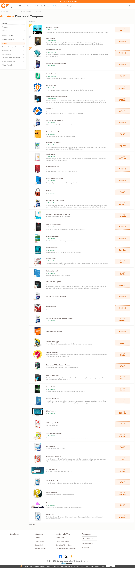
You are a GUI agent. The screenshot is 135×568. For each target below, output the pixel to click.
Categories (6, 11)
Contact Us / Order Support (64, 545)
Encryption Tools (13, 51)
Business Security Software (13, 47)
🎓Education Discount (25, 6)
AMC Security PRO (52, 375)
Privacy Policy (39, 545)
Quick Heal (49, 515)
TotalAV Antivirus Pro (53, 224)
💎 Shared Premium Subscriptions (63, 6)
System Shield (51, 258)
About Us (38, 538)
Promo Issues (60, 538)
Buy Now (122, 146)
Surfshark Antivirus (52, 469)
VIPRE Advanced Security (54, 178)
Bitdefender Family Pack (54, 120)
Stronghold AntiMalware (54, 433)
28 (24, 27)
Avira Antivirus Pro (52, 166)
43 (24, 39)
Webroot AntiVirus (52, 236)
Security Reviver (51, 492)
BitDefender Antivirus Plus (55, 200)
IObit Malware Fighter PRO (55, 281)
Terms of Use (39, 541)
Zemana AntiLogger (52, 342)
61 (24, 61)
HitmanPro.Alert (51, 85)
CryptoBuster (50, 446)
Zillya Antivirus (51, 411)
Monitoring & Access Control (13, 58)
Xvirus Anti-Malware (53, 387)
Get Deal (122, 41)
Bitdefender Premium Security (56, 63)
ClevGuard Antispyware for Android (58, 214)
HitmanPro (49, 108)
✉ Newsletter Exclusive (42, 6)
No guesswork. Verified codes (67, 1)
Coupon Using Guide (62, 541)
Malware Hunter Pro (52, 271)
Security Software (26, 11)
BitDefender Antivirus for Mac (56, 296)
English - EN (88, 538)
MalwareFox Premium (53, 457)
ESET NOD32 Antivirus (53, 50)
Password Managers (13, 61)
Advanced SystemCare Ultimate (57, 96)
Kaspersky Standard (53, 27)
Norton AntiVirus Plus (53, 132)
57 (24, 65)
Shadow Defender (52, 248)
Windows (13, 27)
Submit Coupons (40, 548)
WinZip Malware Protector (55, 481)
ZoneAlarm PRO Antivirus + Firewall (58, 365)
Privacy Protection (13, 65)
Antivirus (38, 11)
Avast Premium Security (54, 331)
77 (24, 54)
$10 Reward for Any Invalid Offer (66, 548)
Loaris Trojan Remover (54, 74)
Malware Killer (51, 306)
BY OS (13, 23)
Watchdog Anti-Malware (54, 423)
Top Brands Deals (87, 543)
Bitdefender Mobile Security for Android (59, 318)
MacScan (49, 191)
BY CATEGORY (13, 36)
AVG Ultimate (50, 38)
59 (24, 57)
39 (24, 46)
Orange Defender (52, 352)
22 (24, 50)
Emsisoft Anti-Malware (53, 142)
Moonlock (49, 503)
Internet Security (13, 54)
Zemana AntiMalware (53, 399)
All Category (85, 547)
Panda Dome (50, 154)
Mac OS (13, 31)
